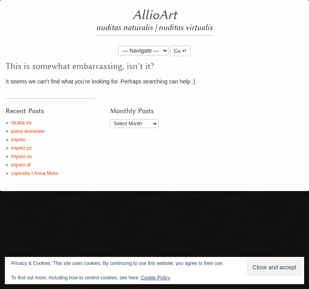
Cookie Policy (155, 278)
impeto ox (21, 156)
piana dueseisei (27, 131)
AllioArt (154, 15)
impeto (18, 139)
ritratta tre (21, 123)
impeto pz (21, 148)
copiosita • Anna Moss (34, 173)
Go (177, 51)
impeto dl (21, 165)
